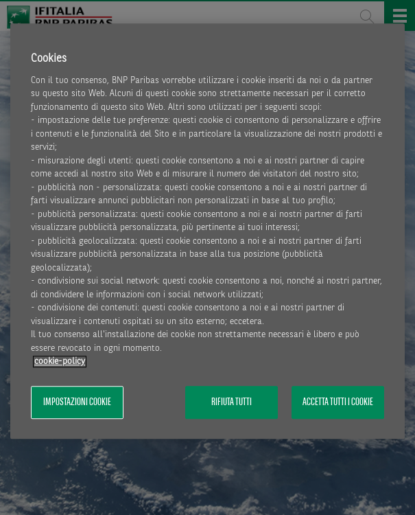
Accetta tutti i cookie (338, 402)
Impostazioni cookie (77, 402)
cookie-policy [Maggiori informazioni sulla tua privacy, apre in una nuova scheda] (59, 362)
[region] (207, 231)
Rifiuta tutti (231, 402)
